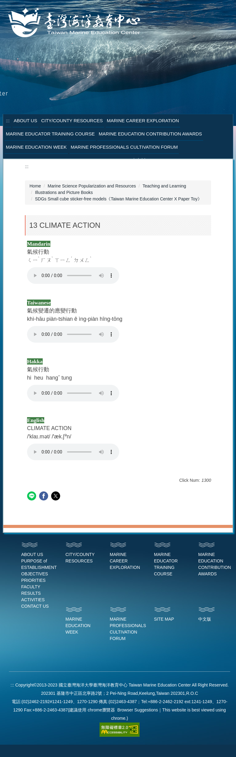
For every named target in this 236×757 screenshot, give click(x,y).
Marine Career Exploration (143, 120)
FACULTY (30, 586)
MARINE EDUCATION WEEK (77, 625)
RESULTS (31, 593)
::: (8, 120)
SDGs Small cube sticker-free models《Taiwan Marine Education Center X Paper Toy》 (118, 198)
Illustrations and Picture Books (64, 192)
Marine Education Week (36, 147)
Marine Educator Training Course (50, 133)
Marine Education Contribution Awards (150, 133)
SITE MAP (164, 619)
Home (35, 185)
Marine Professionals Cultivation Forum (124, 147)
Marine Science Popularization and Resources (92, 185)
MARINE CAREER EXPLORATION (125, 561)
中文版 (204, 619)
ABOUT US (32, 554)
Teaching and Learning (164, 185)
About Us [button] (25, 120)
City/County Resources (72, 120)
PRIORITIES (33, 580)
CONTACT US (35, 606)
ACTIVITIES (33, 599)
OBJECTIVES (34, 573)
